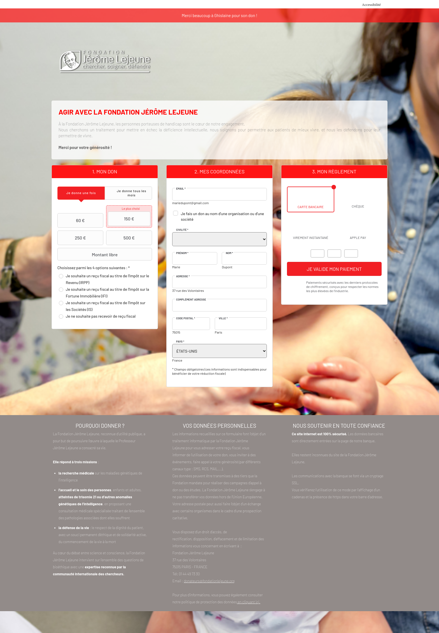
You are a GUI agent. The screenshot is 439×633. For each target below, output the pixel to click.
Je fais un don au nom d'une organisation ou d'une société (222, 216)
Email (181, 188)
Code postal (185, 318)
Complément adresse (191, 299)
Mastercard (317, 253)
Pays (180, 341)
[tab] (81, 193)
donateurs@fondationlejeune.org (209, 581)
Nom (229, 253)
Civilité (182, 229)
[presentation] (81, 193)
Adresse (183, 276)
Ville (223, 318)
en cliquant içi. (248, 602)
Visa (334, 253)
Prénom (182, 253)
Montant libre (88, 254)
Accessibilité (371, 5)
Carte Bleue (351, 253)
